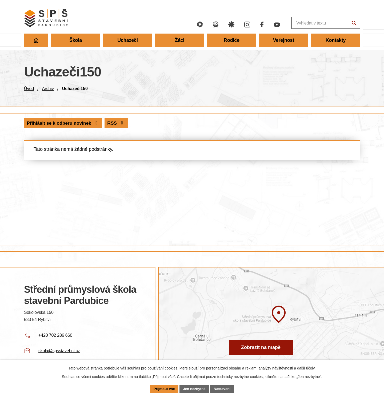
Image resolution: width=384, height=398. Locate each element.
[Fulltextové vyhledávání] (296, 23)
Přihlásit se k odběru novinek (91, 123)
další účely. (306, 367)
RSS (36, 123)
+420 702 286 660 (55, 335)
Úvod (29, 88)
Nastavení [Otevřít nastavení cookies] (223, 388)
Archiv (48, 88)
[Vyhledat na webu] (353, 24)
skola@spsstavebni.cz (59, 350)
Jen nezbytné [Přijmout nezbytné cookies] (194, 388)
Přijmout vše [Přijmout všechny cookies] (163, 388)
